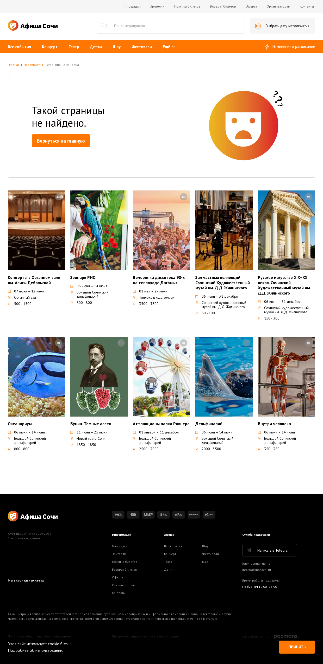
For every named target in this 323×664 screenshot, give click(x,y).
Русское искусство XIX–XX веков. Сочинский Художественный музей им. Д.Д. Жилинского (284, 285)
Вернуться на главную (61, 141)
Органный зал (22, 297)
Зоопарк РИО (83, 277)
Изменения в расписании (290, 47)
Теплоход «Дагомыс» (153, 297)
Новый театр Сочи (87, 438)
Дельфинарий (208, 423)
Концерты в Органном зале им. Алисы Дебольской (34, 280)
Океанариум (20, 423)
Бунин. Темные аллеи (90, 423)
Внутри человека (274, 423)
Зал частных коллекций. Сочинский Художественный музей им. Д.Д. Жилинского (222, 282)
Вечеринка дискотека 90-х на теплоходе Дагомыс (159, 280)
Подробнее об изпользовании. (35, 650)
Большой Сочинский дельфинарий (89, 294)
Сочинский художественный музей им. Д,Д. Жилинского (220, 305)
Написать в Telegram (268, 550)
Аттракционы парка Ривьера (161, 423)
